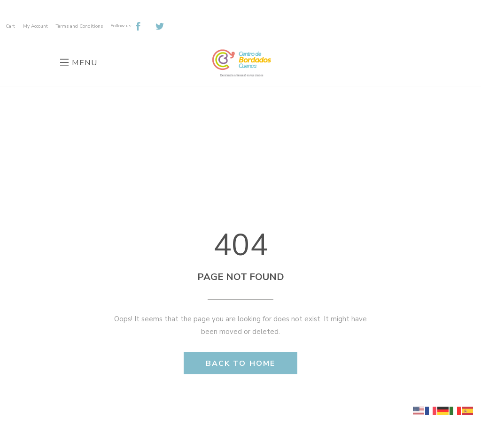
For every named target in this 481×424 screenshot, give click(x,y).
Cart (10, 26)
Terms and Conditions (79, 26)
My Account (35, 26)
